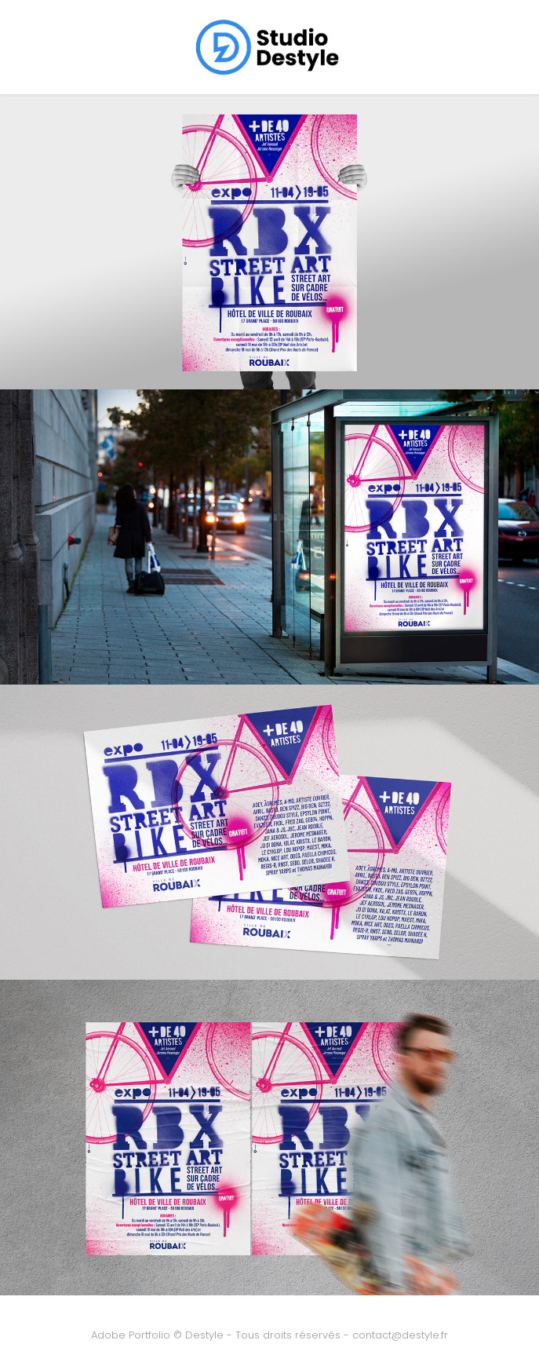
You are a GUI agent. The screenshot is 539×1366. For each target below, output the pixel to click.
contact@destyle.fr (400, 1336)
